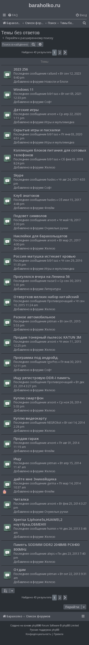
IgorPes (52, 362)
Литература (52, 289)
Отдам (20, 569)
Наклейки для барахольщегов (40, 236)
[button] (65, 52)
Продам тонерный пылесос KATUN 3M (47, 337)
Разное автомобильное (34, 317)
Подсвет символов (30, 215)
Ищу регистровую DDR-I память (42, 377)
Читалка (21, 499)
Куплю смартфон (28, 398)
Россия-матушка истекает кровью (44, 256)
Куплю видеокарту (30, 418)
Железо (49, 167)
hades (51, 180)
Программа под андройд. (36, 357)
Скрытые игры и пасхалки (37, 129)
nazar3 (51, 281)
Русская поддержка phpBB (44, 629)
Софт (48, 102)
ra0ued (52, 73)
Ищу (17, 458)
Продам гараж (26, 438)
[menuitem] (13, 15)
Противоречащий (60, 301)
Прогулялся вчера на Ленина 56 (42, 276)
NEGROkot (54, 423)
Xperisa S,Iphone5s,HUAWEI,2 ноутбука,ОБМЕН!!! (38, 522)
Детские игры (26, 109)
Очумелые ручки (56, 228)
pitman (52, 321)
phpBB (35, 625)
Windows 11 (23, 89)
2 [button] (60, 52)
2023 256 (21, 69)
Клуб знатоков (26, 195)
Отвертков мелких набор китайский (46, 296)
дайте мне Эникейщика (35, 479)
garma (51, 483)
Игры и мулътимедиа (59, 122)
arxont (51, 114)
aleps (51, 554)
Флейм (49, 208)
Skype (18, 175)
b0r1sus (52, 94)
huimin (51, 529)
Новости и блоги (56, 82)
